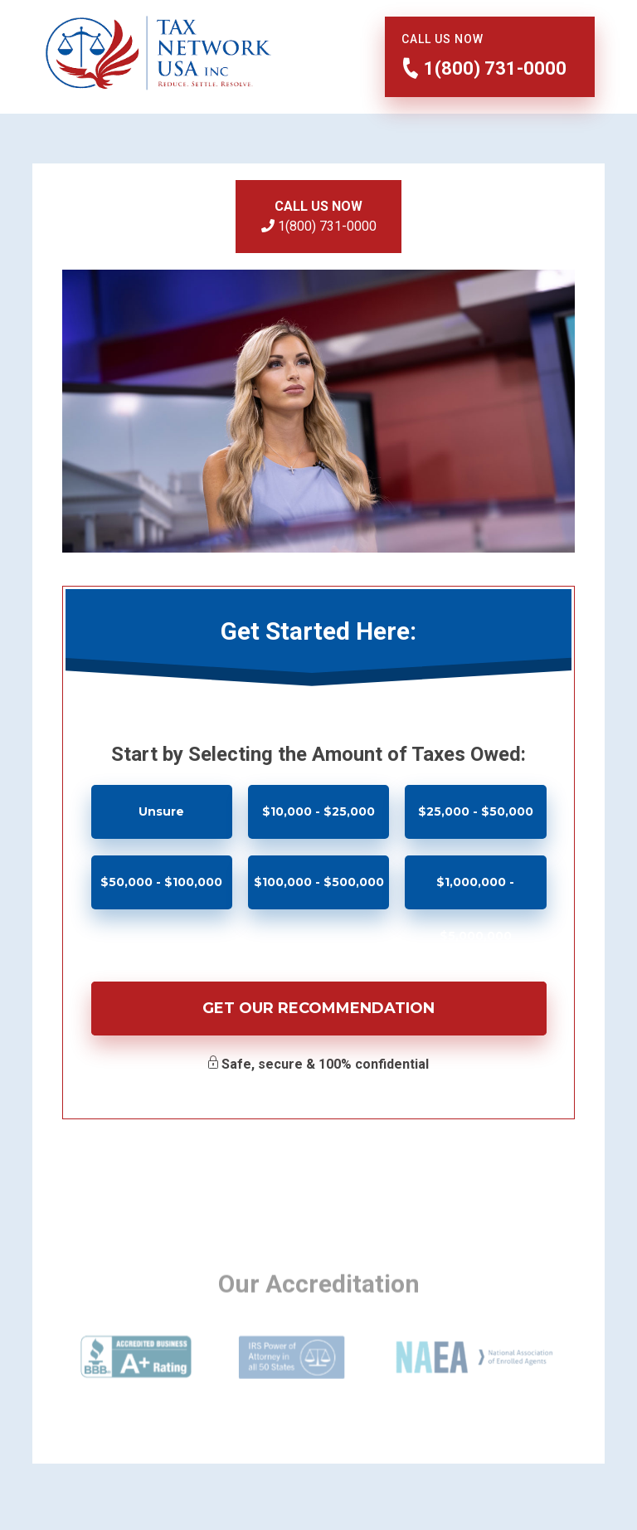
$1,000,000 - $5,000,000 (475, 892)
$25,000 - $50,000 (475, 811)
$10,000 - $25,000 (318, 811)
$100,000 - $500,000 (319, 882)
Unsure (161, 811)
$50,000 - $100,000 (161, 882)
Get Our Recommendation (318, 1008)
